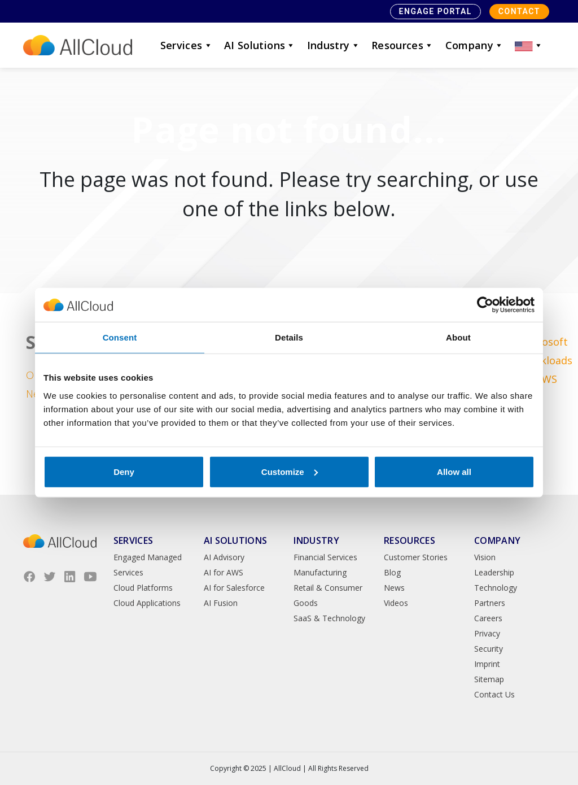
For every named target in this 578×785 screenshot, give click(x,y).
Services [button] (186, 45)
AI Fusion (221, 603)
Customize (289, 471)
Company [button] (474, 45)
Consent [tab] (120, 337)
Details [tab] (289, 337)
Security (488, 648)
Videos (396, 603)
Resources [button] (402, 45)
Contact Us (494, 694)
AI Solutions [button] (260, 45)
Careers (488, 618)
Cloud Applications (147, 603)
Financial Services (325, 557)
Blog (392, 572)
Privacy (487, 633)
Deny (123, 471)
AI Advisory (224, 557)
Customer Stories (416, 557)
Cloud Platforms (143, 587)
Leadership (494, 572)
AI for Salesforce (234, 587)
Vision (485, 557)
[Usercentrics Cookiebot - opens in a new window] (485, 304)
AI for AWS (223, 572)
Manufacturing (320, 572)
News (394, 587)
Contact (519, 11)
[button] (529, 45)
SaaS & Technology (329, 618)
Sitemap (489, 679)
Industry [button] (333, 45)
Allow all (454, 471)
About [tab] (458, 337)
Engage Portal (435, 11)
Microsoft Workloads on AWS (546, 360)
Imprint (487, 663)
